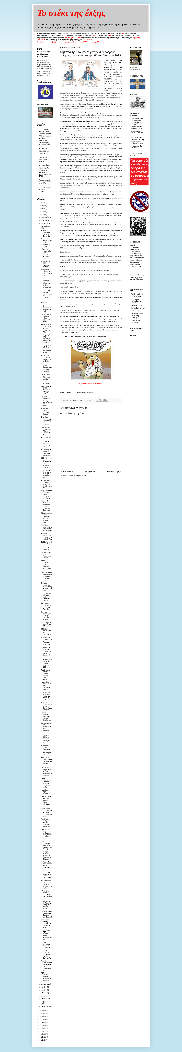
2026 (41, 203)
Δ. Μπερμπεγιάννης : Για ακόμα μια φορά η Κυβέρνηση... (46, 282)
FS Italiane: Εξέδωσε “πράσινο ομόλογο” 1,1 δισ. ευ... (46, 738)
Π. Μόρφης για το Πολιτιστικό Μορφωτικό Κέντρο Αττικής (46, 905)
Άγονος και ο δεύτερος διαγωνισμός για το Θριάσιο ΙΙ (46, 651)
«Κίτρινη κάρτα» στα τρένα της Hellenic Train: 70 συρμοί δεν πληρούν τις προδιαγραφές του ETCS (45, 170)
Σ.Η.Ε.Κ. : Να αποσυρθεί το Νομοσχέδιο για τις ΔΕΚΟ (46, 528)
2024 (41, 209)
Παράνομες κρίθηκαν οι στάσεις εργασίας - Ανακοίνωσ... (46, 822)
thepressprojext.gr (137, 313)
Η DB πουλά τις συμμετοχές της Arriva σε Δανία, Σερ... (46, 233)
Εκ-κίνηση (134, 323)
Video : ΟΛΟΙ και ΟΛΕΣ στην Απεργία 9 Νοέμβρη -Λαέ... (46, 390)
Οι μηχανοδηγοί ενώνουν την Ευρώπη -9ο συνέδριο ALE (46, 914)
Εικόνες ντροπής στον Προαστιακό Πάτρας (46, 555)
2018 (41, 1019)
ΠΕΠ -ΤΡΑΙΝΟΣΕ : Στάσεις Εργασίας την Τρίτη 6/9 (46, 976)
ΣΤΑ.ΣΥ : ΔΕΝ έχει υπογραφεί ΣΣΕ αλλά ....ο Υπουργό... (45, 378)
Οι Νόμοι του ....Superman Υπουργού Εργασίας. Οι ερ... (46, 812)
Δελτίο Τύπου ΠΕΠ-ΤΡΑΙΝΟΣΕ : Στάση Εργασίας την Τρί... (46, 934)
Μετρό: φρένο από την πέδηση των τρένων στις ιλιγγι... (46, 923)
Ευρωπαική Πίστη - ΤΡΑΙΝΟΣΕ (137, 147)
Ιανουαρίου (45, 1007)
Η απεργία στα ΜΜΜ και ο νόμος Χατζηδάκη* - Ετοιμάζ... (46, 349)
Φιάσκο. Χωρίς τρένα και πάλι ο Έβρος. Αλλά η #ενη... (46, 318)
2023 (41, 212)
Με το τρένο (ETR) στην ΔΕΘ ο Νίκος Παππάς (46, 606)
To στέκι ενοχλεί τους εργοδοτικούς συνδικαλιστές (45, 182)
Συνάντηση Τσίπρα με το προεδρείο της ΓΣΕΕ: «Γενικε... (46, 615)
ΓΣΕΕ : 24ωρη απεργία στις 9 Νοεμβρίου (46, 624)
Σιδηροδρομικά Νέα (138, 308)
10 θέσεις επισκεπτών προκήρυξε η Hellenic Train (46, 536)
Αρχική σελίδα (90, 472)
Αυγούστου (45, 984)
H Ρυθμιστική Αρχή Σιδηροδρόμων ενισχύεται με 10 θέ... (46, 338)
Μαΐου (43, 993)
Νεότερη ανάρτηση (67, 472)
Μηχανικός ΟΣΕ (136, 305)
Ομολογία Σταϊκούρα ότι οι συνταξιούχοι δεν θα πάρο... (46, 401)
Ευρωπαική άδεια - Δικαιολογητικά (137, 119)
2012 (41, 1037)
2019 (41, 1016)
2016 (41, 1025)
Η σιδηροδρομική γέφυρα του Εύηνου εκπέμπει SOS (46, 662)
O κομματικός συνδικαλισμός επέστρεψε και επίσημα (44, 151)
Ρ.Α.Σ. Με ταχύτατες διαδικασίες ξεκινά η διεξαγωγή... (46, 954)
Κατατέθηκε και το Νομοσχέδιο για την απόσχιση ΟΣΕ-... (46, 442)
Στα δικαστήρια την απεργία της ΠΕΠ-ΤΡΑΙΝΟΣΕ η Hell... (46, 884)
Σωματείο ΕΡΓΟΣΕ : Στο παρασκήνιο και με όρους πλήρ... (46, 307)
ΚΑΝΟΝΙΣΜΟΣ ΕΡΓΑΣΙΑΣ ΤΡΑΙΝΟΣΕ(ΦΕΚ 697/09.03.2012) (137, 125)
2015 (41, 1028)
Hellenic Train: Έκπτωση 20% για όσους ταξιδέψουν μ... (46, 801)
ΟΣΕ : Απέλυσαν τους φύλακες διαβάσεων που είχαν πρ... (46, 576)
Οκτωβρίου (45, 223)
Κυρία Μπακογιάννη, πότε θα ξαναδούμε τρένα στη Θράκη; (46, 782)
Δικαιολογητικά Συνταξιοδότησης (137, 132)
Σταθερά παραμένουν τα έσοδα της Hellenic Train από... (46, 586)
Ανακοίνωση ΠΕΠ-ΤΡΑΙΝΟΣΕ (45, 792)
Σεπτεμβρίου (45, 226)
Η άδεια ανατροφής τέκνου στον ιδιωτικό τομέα (46, 945)
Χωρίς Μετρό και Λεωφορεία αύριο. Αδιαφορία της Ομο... (46, 494)
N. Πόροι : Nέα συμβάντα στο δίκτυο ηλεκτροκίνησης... (46, 865)
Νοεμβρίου (45, 220)
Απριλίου (44, 996)
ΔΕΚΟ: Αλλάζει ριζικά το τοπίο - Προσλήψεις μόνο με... (46, 597)
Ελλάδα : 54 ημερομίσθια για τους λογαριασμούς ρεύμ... (46, 771)
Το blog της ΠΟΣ (137, 294)
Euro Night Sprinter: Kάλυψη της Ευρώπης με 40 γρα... (46, 855)
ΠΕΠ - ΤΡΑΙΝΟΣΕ (137, 297)
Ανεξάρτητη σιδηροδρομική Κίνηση (136, 301)
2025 (41, 206)
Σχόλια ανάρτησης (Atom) (77, 475)
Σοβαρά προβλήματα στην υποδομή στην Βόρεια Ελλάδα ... (46, 565)
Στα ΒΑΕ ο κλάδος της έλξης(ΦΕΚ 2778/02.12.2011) (137, 141)
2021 (41, 1010)
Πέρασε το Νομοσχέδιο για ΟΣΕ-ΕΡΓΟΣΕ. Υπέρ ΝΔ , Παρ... (46, 253)
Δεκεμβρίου (45, 217)
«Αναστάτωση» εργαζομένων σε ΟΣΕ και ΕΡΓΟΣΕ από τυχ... (46, 894)
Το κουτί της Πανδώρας (135, 316)
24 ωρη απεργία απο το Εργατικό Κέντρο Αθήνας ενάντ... (46, 517)
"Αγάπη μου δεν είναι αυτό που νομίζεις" (44, 159)
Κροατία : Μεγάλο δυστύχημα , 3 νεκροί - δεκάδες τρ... (46, 716)
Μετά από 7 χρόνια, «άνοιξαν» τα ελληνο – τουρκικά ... (46, 367)
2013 (41, 1034)
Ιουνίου (44, 990)
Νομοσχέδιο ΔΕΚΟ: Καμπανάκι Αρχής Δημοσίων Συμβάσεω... (46, 505)
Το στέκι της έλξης (71, 13)
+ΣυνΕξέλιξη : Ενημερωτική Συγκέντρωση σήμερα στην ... (46, 761)
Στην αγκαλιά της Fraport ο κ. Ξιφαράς (44, 189)
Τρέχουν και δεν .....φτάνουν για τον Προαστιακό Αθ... (46, 328)
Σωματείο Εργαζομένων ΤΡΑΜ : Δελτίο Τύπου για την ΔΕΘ (46, 706)
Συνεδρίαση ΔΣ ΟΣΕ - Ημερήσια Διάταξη (46, 264)
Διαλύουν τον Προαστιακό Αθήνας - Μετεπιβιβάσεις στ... (46, 431)
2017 (41, 1022)
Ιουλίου (44, 987)
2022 (41, 215)
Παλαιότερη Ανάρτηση (114, 472)
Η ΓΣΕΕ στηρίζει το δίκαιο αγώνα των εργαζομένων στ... (46, 484)
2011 (41, 1040)
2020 (41, 1013)
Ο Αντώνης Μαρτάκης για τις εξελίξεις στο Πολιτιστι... (46, 420)
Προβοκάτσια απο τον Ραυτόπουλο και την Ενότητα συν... (46, 674)
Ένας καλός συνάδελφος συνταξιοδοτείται (46, 272)
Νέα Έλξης (135, 311)
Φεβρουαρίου (46, 1002)
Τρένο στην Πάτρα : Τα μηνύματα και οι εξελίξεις (46, 358)
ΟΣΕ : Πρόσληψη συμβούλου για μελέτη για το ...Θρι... (46, 845)
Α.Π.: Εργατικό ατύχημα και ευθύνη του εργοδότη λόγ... (46, 474)
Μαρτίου (44, 999)
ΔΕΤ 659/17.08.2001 (136, 136)
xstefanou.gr (135, 320)
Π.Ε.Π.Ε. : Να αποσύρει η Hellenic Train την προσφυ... (46, 875)
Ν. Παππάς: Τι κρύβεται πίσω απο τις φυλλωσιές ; (46, 452)
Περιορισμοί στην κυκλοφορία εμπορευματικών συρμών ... (46, 834)
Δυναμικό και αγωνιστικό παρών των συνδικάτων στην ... (46, 696)
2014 (41, 1031)
